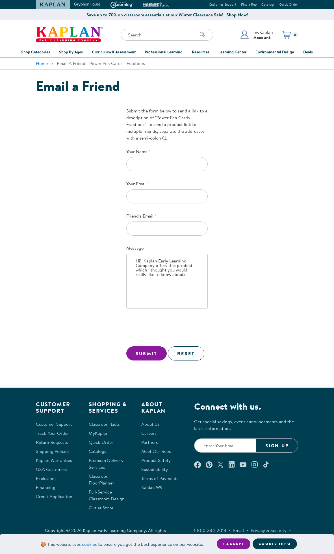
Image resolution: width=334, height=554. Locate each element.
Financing (45, 487)
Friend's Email (139, 216)
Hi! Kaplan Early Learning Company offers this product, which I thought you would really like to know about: (167, 281)
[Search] (202, 35)
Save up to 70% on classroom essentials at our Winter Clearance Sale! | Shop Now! (167, 15)
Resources (200, 52)
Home (42, 63)
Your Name (137, 151)
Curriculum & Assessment (114, 52)
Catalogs (268, 4)
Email (238, 530)
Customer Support (223, 4)
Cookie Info (275, 543)
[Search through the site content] (167, 35)
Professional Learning (164, 52)
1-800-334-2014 (210, 530)
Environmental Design (274, 52)
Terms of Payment (159, 478)
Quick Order (288, 4)
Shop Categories (35, 52)
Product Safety (156, 460)
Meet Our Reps (156, 451)
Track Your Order (52, 433)
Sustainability (154, 469)
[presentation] (169, 329)
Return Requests (52, 442)
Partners (149, 442)
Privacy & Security (269, 530)
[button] (256, 35)
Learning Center (232, 52)
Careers (149, 433)
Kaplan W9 (151, 487)
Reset (186, 353)
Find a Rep (249, 4)
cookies (89, 544)
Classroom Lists (104, 424)
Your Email (136, 184)
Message (135, 248)
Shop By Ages (71, 52)
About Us (150, 424)
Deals (308, 52)
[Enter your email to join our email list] (225, 445)
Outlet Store (101, 508)
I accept (233, 543)
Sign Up (277, 445)
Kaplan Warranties (54, 460)
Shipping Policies (53, 451)
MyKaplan (99, 433)
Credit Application (54, 496)
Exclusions (46, 478)
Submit (146, 353)
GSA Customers (51, 469)
